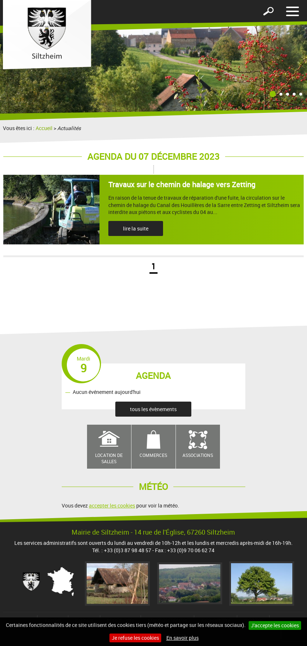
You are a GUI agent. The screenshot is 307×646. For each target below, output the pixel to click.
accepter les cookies (112, 505)
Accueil (44, 128)
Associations (198, 455)
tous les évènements (153, 409)
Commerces (153, 455)
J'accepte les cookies (275, 625)
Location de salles (109, 458)
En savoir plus (182, 637)
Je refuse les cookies (135, 637)
